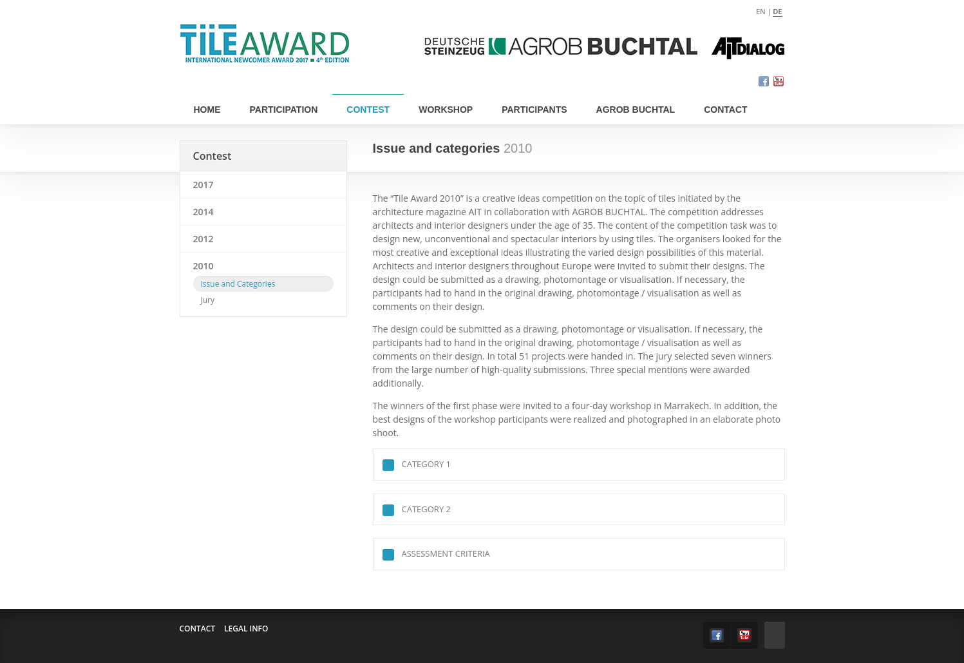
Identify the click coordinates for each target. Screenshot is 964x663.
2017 (203, 184)
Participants (534, 109)
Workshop (446, 109)
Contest (368, 109)
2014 (203, 212)
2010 (203, 266)
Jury (208, 299)
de (777, 11)
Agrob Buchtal (636, 109)
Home (207, 109)
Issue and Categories (238, 283)
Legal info (246, 628)
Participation (284, 109)
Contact (725, 109)
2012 (203, 239)
